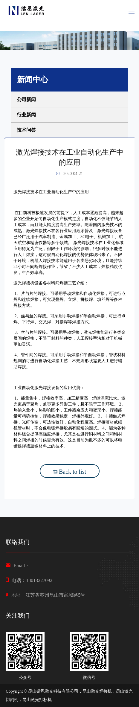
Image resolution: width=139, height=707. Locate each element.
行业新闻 (26, 114)
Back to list (69, 471)
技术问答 (26, 129)
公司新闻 (26, 99)
